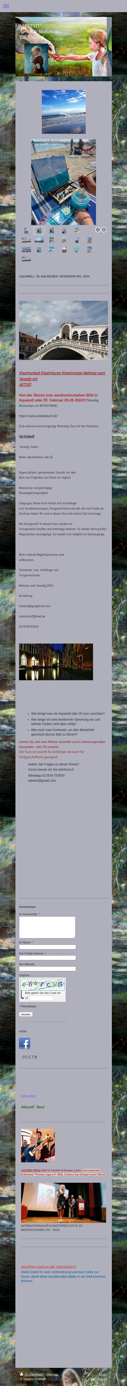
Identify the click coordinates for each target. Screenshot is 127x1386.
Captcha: (37, 975)
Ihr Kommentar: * (29, 914)
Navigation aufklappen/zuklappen (63, 6)
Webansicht (98, 1379)
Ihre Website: (27, 964)
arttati (23, 1031)
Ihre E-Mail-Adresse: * (45, 953)
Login (103, 1374)
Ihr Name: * (26, 942)
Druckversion (32, 1374)
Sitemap (52, 1374)
